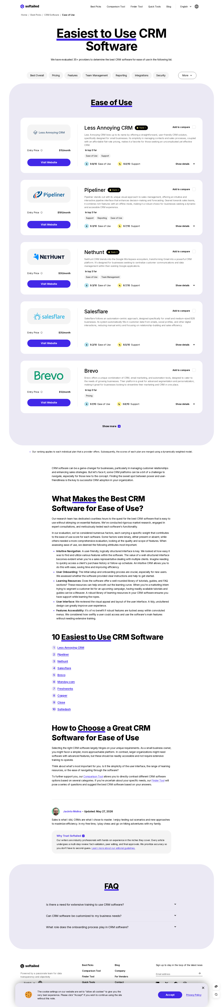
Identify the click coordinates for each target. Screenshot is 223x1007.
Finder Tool (157, 780)
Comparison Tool (93, 776)
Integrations (141, 75)
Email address (163, 974)
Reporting (121, 75)
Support (105, 156)
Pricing (56, 75)
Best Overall (37, 75)
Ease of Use (116, 218)
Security (161, 75)
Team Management (96, 75)
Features (73, 75)
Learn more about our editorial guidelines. (113, 848)
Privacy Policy (193, 994)
